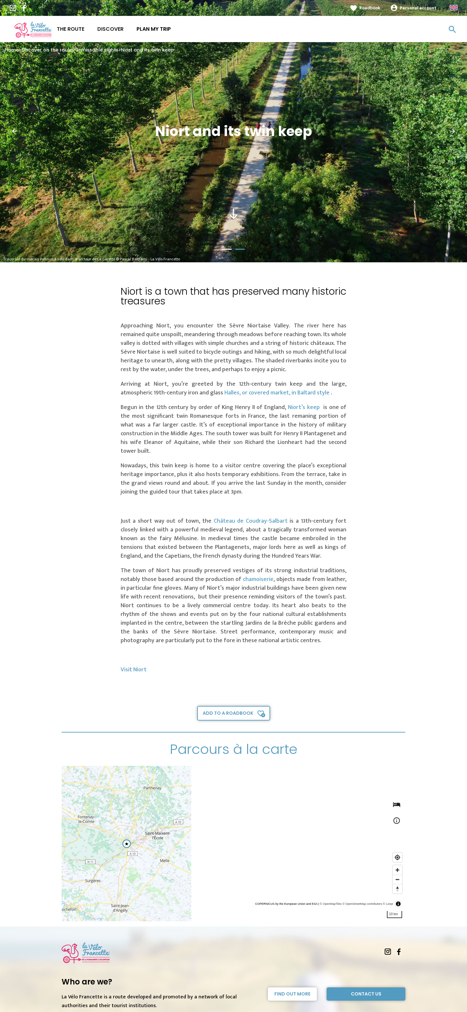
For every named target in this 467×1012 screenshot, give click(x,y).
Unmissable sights (96, 50)
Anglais (453, 7)
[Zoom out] (397, 879)
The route (70, 29)
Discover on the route (47, 50)
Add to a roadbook (228, 713)
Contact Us (366, 994)
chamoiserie (258, 579)
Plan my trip (154, 29)
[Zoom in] (397, 870)
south (233, 213)
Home (12, 50)
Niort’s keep (304, 407)
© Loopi (388, 903)
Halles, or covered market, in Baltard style (277, 393)
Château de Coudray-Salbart (251, 521)
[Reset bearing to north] (397, 888)
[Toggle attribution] (398, 904)
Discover (110, 29)
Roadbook (369, 8)
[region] (233, 843)
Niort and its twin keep (147, 50)
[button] (14, 131)
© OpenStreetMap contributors (362, 903)
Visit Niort (134, 670)
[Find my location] (397, 857)
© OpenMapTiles (330, 903)
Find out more (292, 994)
